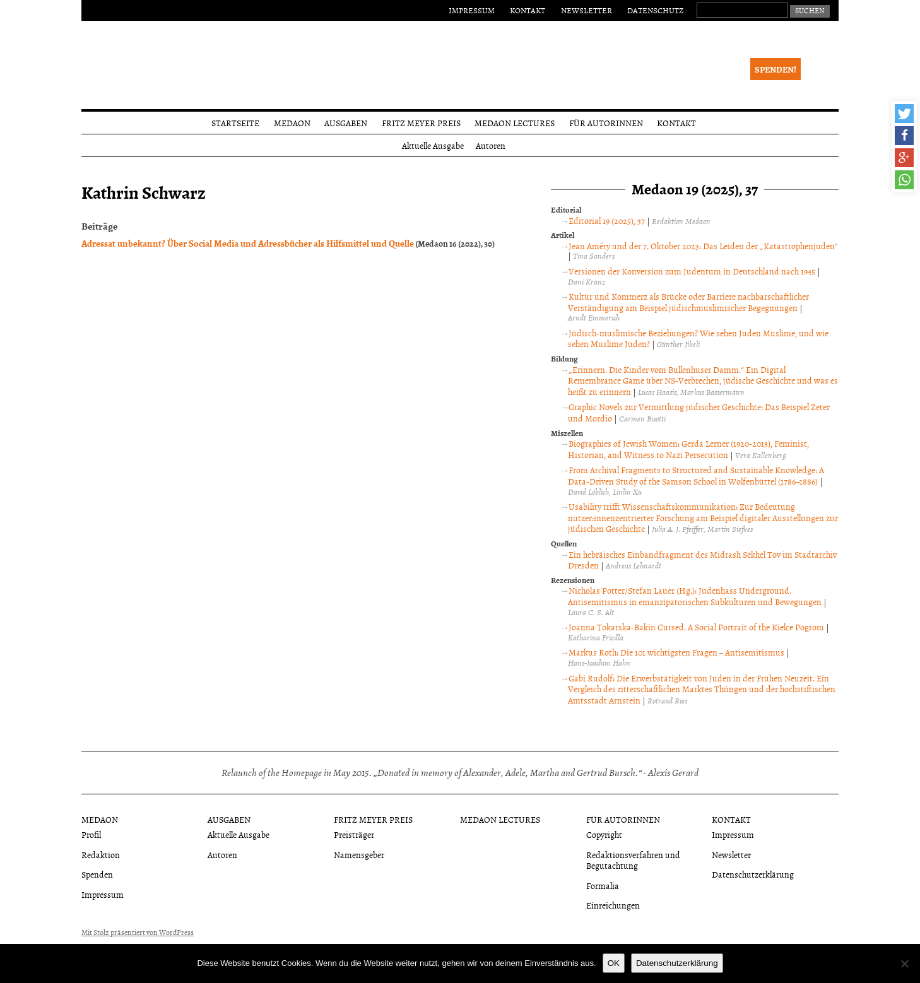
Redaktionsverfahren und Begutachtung (633, 860)
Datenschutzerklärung (753, 874)
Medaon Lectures (515, 122)
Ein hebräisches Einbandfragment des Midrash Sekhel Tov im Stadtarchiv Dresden (702, 560)
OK (614, 963)
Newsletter (586, 10)
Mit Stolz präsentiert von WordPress (137, 932)
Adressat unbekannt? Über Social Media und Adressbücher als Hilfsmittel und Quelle (247, 242)
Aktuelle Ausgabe (433, 145)
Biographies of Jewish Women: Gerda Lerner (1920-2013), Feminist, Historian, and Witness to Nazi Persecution (688, 449)
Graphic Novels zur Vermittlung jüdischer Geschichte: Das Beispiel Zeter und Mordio (699, 412)
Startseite (235, 122)
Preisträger (354, 834)
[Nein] (904, 963)
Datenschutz (655, 10)
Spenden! (775, 69)
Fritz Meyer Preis (421, 122)
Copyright (604, 834)
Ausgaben (345, 122)
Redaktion (100, 854)
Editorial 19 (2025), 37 (607, 220)
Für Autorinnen (606, 122)
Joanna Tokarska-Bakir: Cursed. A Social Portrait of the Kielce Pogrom (696, 626)
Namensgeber (359, 854)
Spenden (97, 874)
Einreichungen (613, 905)
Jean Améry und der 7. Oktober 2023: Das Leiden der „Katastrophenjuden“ (703, 245)
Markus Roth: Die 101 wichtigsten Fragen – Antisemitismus (676, 652)
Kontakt (527, 10)
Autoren (490, 145)
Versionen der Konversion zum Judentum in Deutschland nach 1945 (692, 271)
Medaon (292, 122)
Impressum (472, 10)
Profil (91, 834)
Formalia (602, 885)
